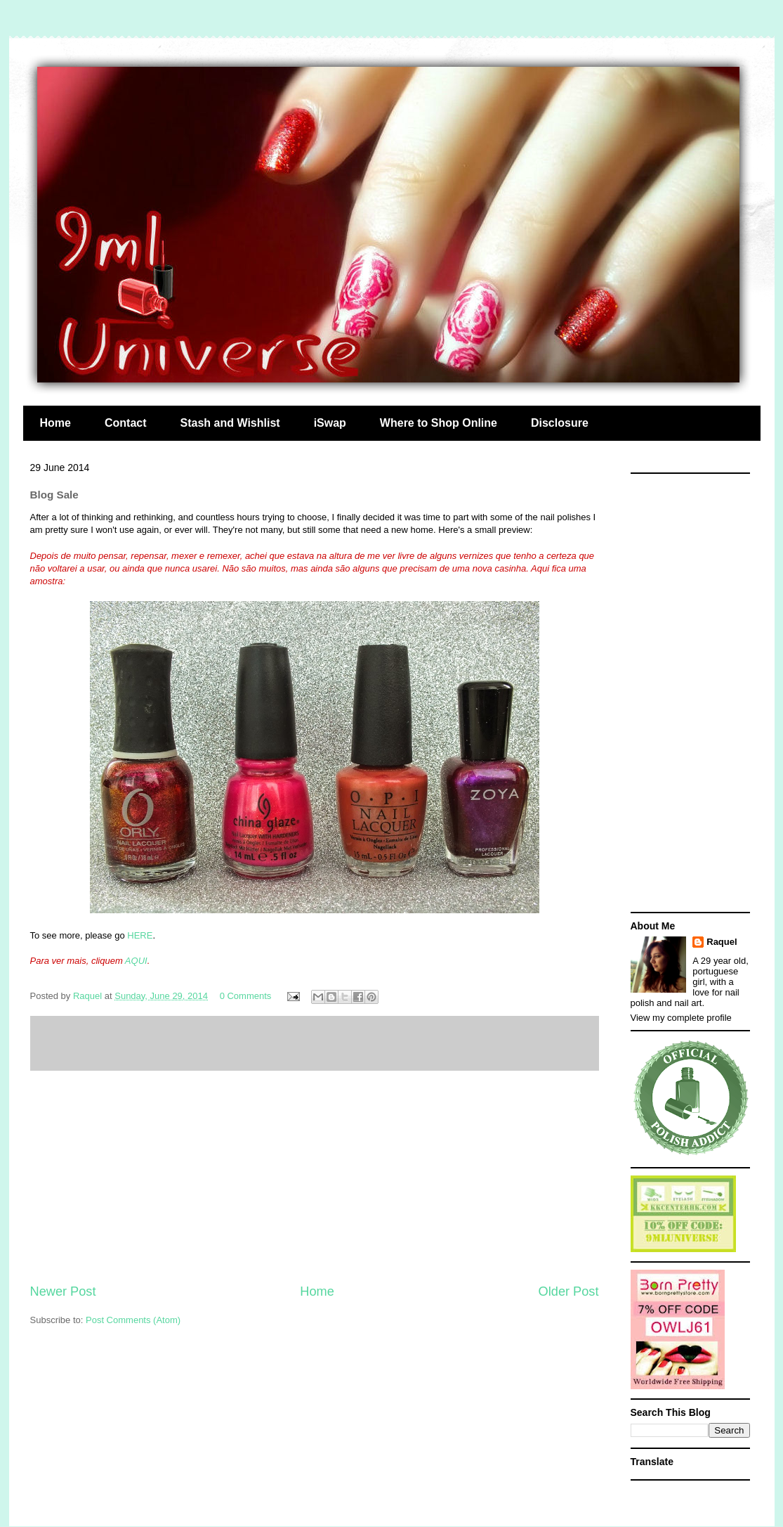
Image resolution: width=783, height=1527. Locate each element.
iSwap (330, 423)
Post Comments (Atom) (133, 1320)
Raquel (721, 941)
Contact (126, 423)
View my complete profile (681, 1017)
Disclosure (559, 423)
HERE (139, 935)
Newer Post (63, 1291)
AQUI (136, 960)
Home (55, 423)
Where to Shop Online (438, 423)
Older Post (569, 1291)
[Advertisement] (314, 1177)
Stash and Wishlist (230, 423)
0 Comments (246, 996)
